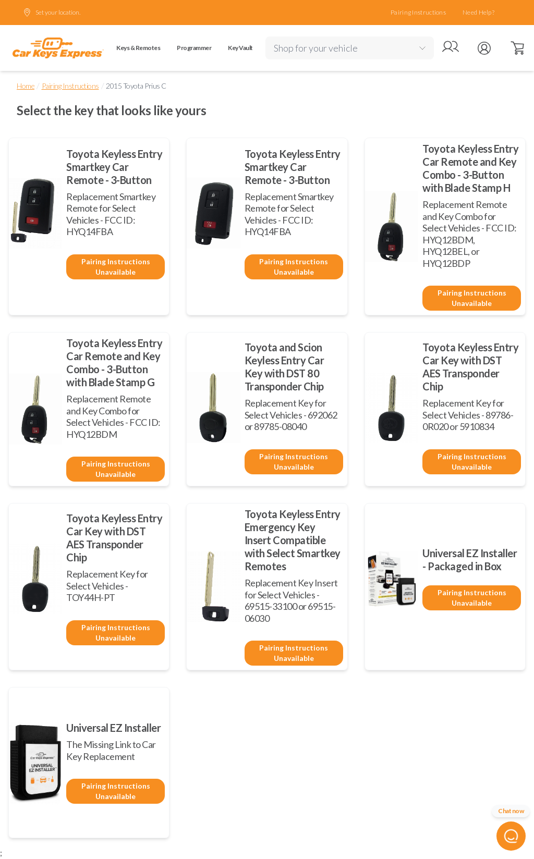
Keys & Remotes (138, 48)
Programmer (194, 48)
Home (25, 85)
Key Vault (240, 48)
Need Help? (478, 12)
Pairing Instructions (418, 12)
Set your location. (51, 12)
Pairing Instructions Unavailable (115, 266)
